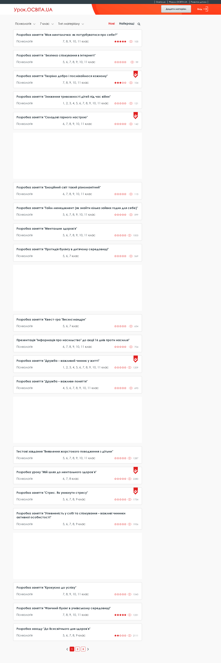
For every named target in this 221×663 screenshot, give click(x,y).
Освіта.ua (160, 2)
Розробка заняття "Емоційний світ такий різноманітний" (59, 187)
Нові (111, 23)
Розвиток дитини (198, 2)
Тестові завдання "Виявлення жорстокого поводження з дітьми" (65, 451)
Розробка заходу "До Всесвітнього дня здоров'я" (53, 629)
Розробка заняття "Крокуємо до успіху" (46, 587)
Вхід (202, 9)
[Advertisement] (77, 156)
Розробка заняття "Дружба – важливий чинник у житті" (58, 360)
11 (79, 41)
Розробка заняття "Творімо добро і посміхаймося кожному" (62, 76)
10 (74, 41)
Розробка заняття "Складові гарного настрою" (52, 117)
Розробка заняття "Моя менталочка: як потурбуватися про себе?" (67, 34)
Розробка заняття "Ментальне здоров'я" (47, 228)
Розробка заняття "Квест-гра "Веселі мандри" (51, 319)
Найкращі (126, 23)
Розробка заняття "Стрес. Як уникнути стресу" (52, 492)
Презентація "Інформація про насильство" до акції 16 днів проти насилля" (73, 340)
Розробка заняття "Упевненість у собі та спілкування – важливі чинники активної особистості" (71, 515)
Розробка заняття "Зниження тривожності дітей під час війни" (64, 96)
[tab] (25, 24)
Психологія (25, 41)
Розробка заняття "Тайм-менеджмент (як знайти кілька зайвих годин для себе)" (77, 208)
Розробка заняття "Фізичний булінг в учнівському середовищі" (64, 608)
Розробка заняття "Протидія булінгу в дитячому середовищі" (63, 249)
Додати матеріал (176, 8)
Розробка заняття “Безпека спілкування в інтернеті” (56, 55)
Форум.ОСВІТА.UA (178, 2)
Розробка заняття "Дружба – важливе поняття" (52, 381)
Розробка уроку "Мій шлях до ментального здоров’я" (56, 472)
